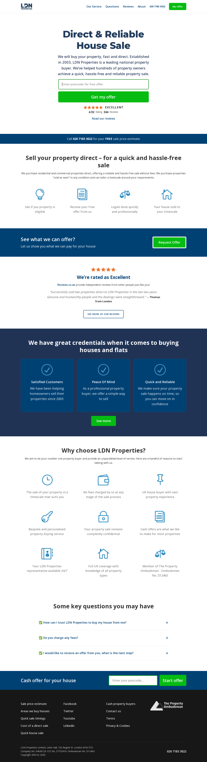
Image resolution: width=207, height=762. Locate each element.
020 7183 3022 (157, 6)
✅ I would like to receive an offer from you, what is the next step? (86, 653)
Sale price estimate (34, 704)
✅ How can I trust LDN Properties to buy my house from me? (82, 622)
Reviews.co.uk (66, 285)
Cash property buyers (120, 704)
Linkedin (68, 726)
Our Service (94, 6)
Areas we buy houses (35, 711)
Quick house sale (32, 733)
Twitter (68, 711)
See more (103, 421)
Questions (112, 6)
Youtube (69, 718)
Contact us (113, 711)
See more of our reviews (103, 314)
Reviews (128, 6)
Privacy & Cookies (118, 726)
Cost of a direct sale (34, 726)
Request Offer (169, 242)
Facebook (69, 704)
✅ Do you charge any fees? (58, 638)
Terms (110, 718)
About (142, 6)
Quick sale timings (33, 718)
